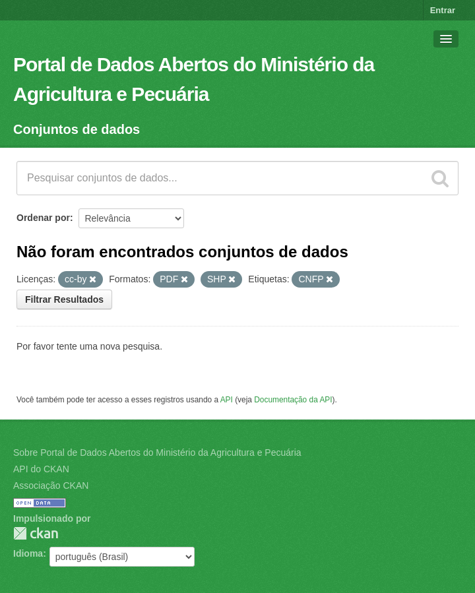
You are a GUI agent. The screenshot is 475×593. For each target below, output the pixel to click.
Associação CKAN (50, 485)
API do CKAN (41, 469)
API (226, 399)
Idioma (28, 553)
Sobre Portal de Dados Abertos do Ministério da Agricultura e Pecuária (157, 452)
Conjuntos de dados (76, 129)
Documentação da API (293, 399)
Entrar (442, 10)
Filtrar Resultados (64, 299)
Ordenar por (43, 217)
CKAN (35, 533)
